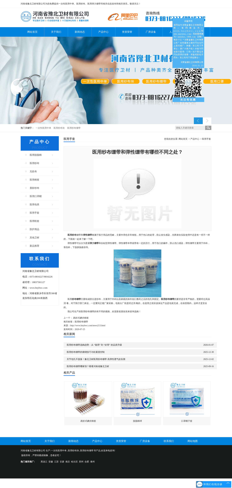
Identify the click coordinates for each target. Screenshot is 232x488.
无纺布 (33, 171)
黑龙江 (44, 462)
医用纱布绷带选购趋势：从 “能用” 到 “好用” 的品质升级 (94, 345)
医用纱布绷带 (74, 128)
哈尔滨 (74, 462)
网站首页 (32, 32)
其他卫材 (34, 237)
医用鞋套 (34, 221)
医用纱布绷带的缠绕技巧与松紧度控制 (86, 352)
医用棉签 (34, 179)
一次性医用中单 (44, 128)
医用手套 (34, 213)
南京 (67, 462)
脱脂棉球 (137, 421)
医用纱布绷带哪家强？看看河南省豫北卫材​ (88, 366)
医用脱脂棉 (36, 155)
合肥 (87, 462)
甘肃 (62, 462)
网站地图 (193, 441)
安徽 (50, 462)
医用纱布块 (59, 128)
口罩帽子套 (186, 421)
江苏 (56, 462)
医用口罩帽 (36, 196)
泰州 (92, 462)
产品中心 (103, 32)
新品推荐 (34, 246)
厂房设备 (151, 32)
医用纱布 (34, 163)
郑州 (81, 462)
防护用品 (34, 229)
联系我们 (169, 441)
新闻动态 (80, 32)
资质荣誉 (127, 32)
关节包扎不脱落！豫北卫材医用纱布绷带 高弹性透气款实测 (96, 359)
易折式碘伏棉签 (81, 318)
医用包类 (34, 204)
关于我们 (56, 32)
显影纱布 (34, 188)
